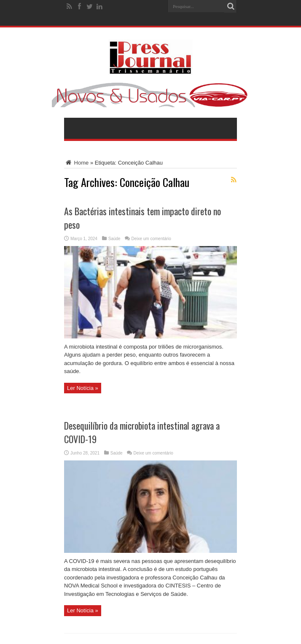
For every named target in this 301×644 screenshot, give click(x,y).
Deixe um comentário (151, 238)
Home (76, 163)
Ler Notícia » (82, 388)
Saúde (114, 238)
